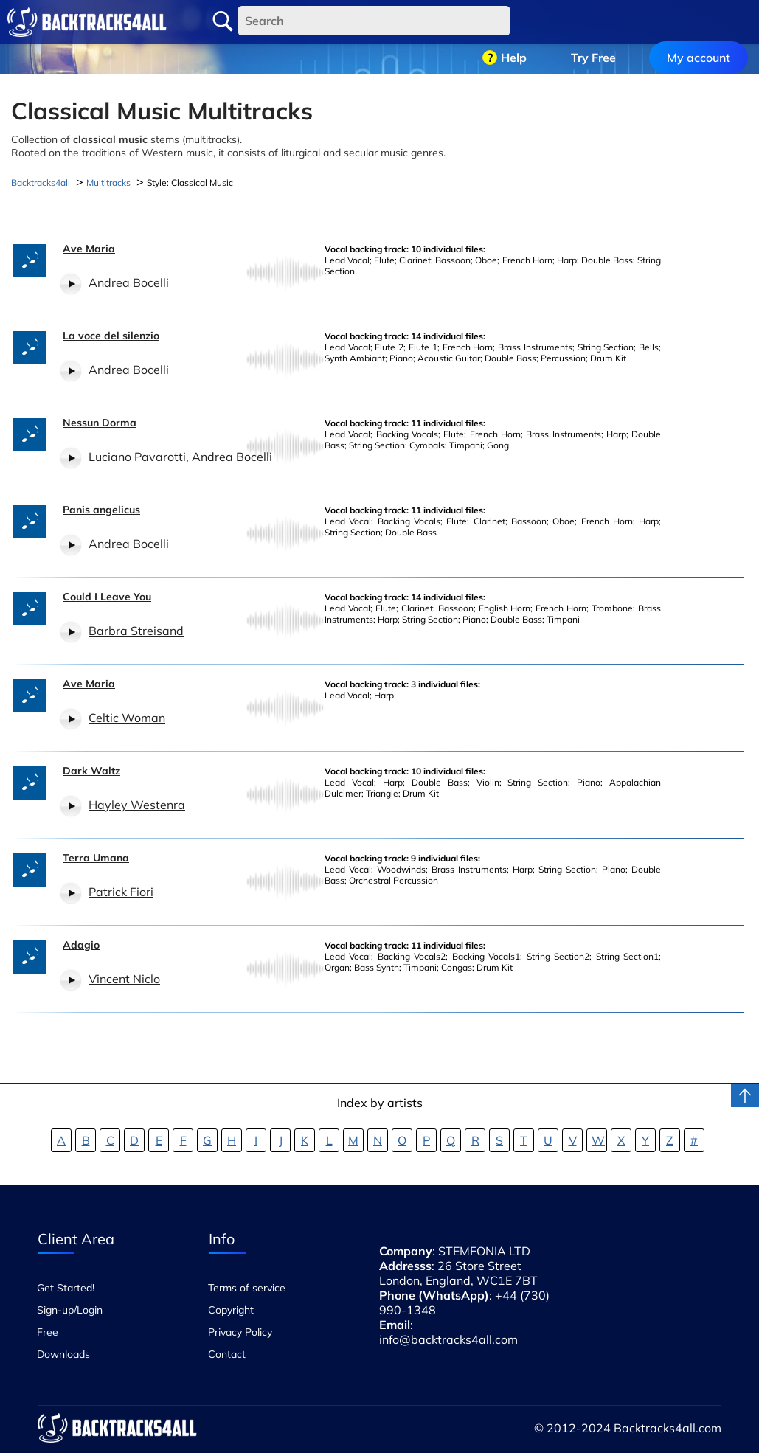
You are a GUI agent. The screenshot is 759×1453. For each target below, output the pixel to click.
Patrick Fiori (121, 891)
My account (698, 22)
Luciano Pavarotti (137, 456)
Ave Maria (89, 248)
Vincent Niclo (124, 978)
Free (47, 1332)
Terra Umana (96, 857)
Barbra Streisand (136, 630)
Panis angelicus (101, 509)
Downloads (63, 1354)
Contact (227, 1354)
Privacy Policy (240, 1332)
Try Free (593, 22)
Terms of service (246, 1287)
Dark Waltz (91, 770)
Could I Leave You (107, 596)
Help (514, 22)
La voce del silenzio (111, 335)
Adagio (81, 944)
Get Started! (65, 1287)
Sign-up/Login (70, 1310)
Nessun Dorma (99, 422)
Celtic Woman (127, 717)
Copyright (231, 1310)
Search (223, 21)
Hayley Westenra (137, 804)
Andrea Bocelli (129, 282)
